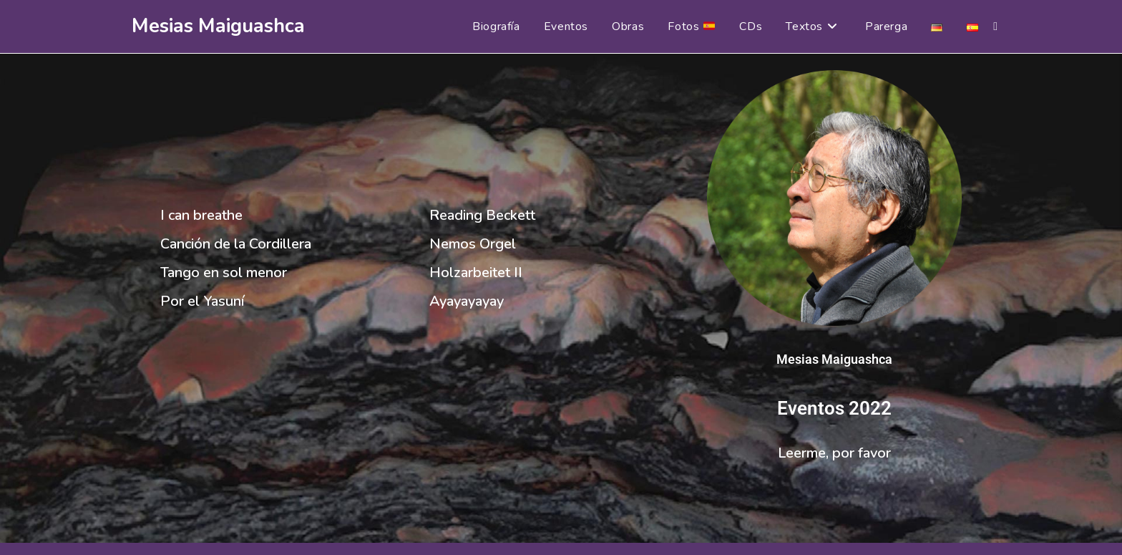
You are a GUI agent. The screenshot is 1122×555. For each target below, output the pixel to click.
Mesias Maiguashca (218, 26)
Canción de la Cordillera (235, 244)
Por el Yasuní (202, 301)
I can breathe (201, 215)
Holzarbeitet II (475, 272)
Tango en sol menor (223, 272)
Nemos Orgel (472, 244)
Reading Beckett (482, 215)
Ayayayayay (466, 301)
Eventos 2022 (834, 408)
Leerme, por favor (834, 453)
